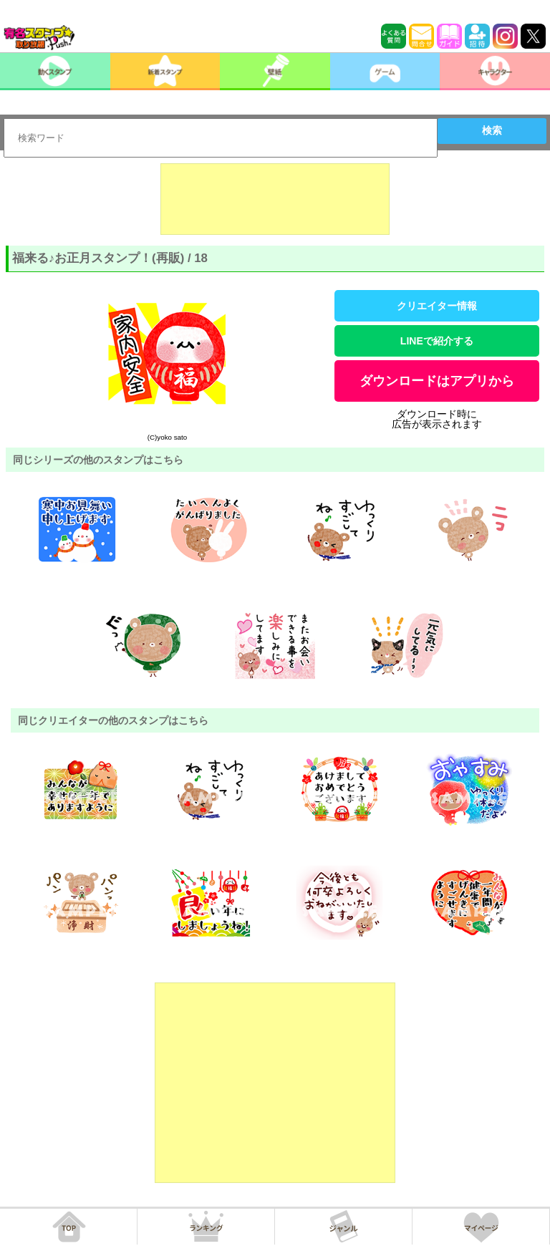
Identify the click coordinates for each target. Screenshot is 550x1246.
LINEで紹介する (436, 341)
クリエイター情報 (437, 306)
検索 (492, 130)
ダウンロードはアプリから (437, 381)
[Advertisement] (275, 199)
